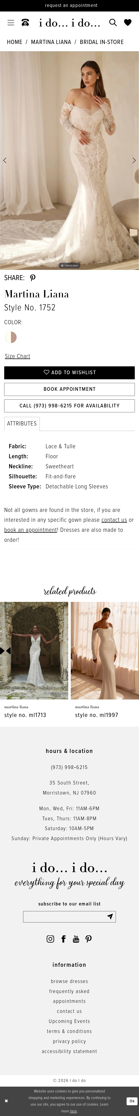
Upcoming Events (69, 1021)
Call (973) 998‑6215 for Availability (70, 406)
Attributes (22, 424)
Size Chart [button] (17, 356)
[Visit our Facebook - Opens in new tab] (63, 939)
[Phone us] (25, 22)
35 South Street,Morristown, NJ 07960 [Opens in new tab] (69, 788)
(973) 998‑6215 (69, 767)
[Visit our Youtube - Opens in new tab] (76, 939)
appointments (69, 1001)
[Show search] (112, 22)
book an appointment (30, 530)
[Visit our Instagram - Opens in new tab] (50, 939)
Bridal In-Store (102, 42)
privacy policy (69, 1041)
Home (14, 42)
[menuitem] (11, 22)
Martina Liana (51, 42)
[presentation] (34, 650)
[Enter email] (69, 916)
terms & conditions (69, 1031)
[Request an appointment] (69, 5)
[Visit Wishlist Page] (127, 22)
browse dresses (69, 981)
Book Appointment (70, 389)
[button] (11, 22)
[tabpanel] (69, 160)
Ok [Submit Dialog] (132, 1101)
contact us (114, 520)
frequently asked (69, 991)
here (73, 1111)
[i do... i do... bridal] (69, 23)
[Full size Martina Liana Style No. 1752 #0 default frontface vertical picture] (69, 160)
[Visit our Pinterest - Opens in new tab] (88, 939)
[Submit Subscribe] (111, 916)
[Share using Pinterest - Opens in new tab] (32, 278)
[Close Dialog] (6, 1101)
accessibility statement (69, 1051)
